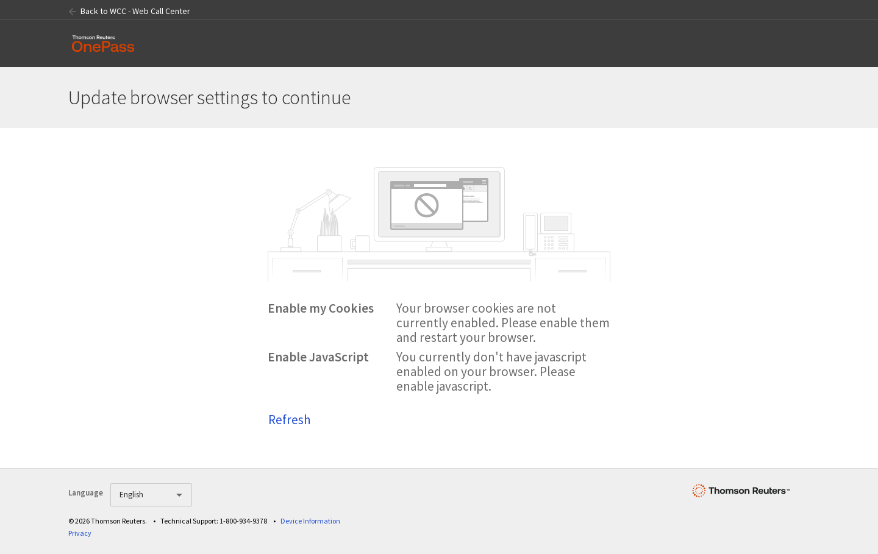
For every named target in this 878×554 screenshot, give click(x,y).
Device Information (310, 520)
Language (85, 493)
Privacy (79, 533)
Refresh (289, 419)
